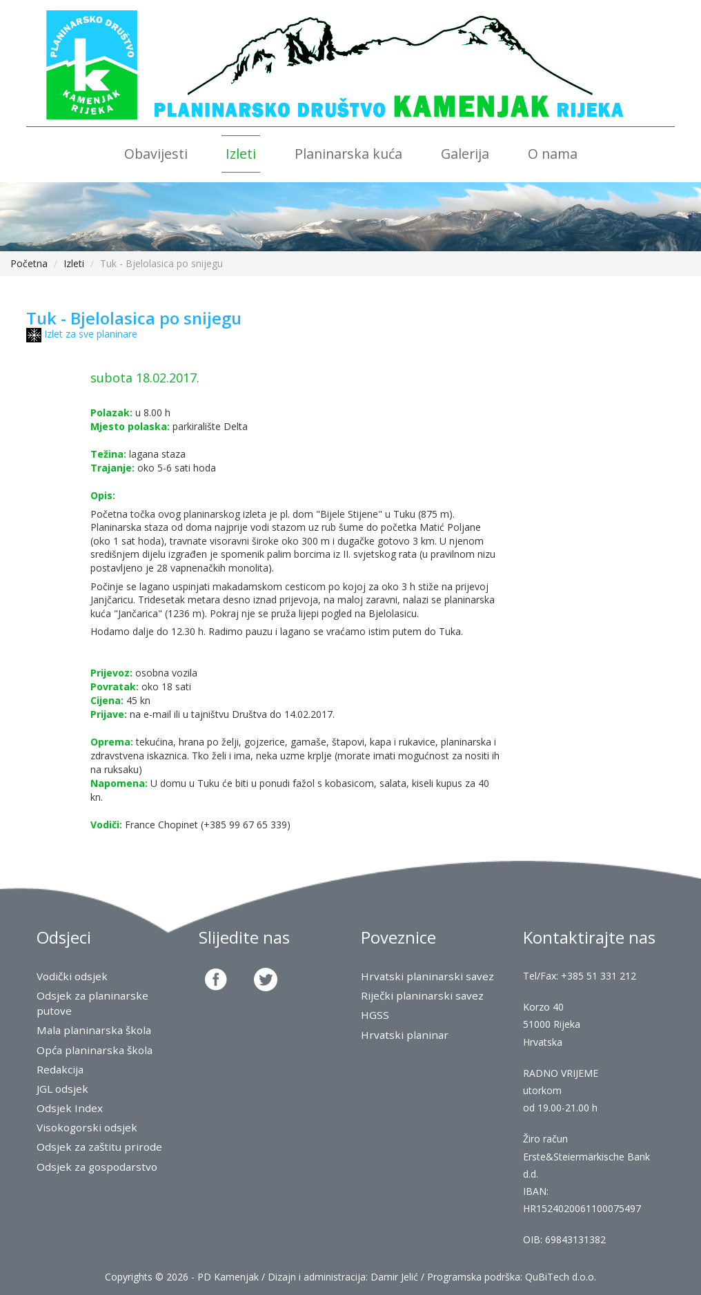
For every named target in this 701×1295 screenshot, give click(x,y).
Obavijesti (156, 153)
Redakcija (60, 1069)
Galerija (465, 153)
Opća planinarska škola (94, 1050)
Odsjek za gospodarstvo (97, 1167)
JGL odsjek (62, 1089)
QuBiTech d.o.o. (560, 1276)
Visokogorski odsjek (87, 1127)
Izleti (241, 153)
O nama (552, 153)
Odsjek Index (70, 1108)
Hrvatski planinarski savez (427, 976)
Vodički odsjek (72, 976)
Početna (29, 263)
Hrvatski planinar (404, 1035)
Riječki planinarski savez (422, 996)
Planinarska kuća (348, 153)
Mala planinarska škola (94, 1030)
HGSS (375, 1015)
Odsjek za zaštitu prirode (99, 1147)
